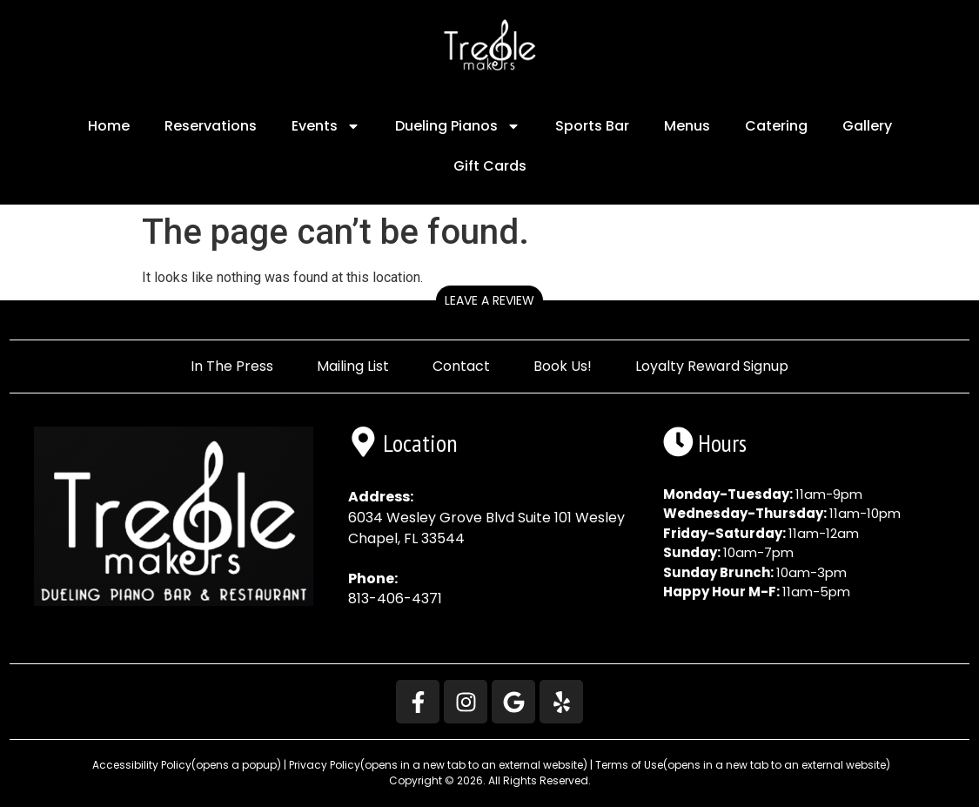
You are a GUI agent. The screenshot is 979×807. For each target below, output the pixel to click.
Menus (687, 126)
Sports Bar (592, 126)
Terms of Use (742, 764)
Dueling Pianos (457, 126)
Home (109, 126)
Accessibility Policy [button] (185, 764)
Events (326, 126)
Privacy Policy (438, 764)
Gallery (867, 126)
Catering (776, 126)
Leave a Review (489, 300)
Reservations (210, 126)
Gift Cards (489, 166)
